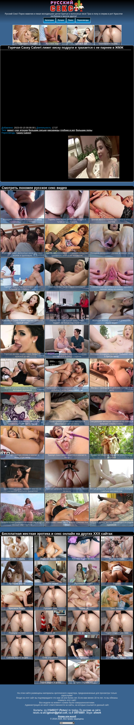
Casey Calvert (23, 132)
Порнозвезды (83, 20)
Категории (49, 20)
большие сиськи (38, 130)
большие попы (84, 130)
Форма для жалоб (67, 716)
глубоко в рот (67, 130)
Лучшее (61, 20)
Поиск (70, 20)
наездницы (53, 130)
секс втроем (21, 130)
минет (10, 130)
